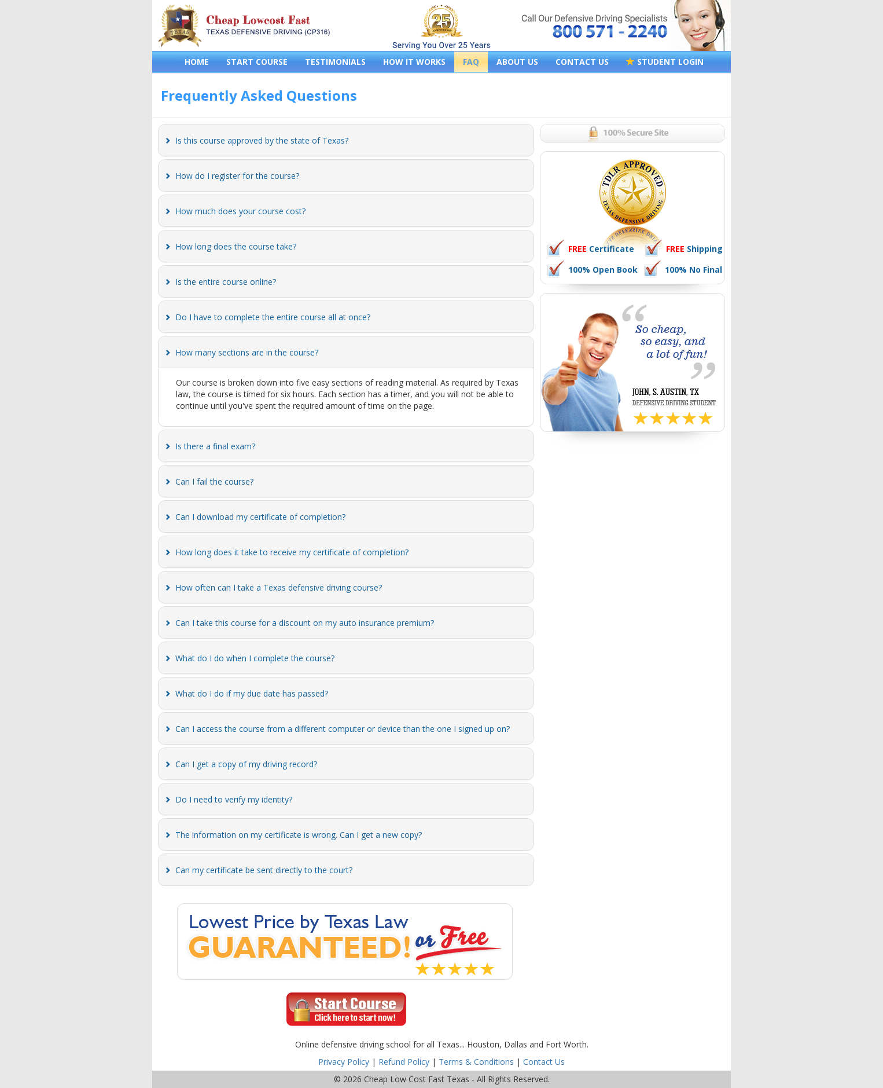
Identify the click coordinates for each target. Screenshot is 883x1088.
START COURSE (257, 61)
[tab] (346, 140)
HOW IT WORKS (414, 61)
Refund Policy (403, 1061)
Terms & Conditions (476, 1061)
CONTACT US (582, 61)
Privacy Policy (343, 1061)
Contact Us (544, 1061)
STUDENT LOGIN (665, 61)
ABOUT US (517, 61)
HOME (197, 61)
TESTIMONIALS (335, 61)
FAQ (471, 61)
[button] (261, 140)
